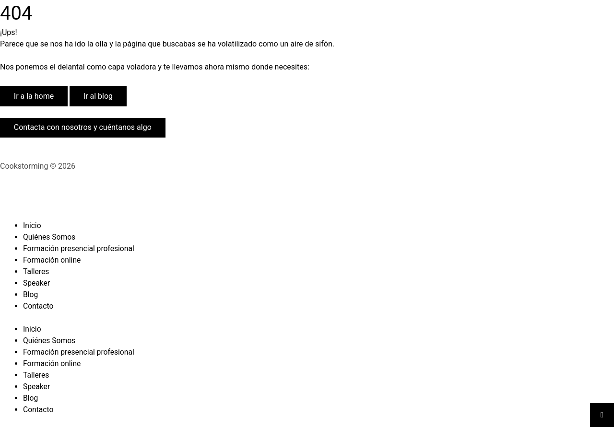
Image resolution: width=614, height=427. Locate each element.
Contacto (38, 306)
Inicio (32, 225)
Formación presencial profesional (80, 248)
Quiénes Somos (50, 237)
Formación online (52, 260)
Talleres (36, 271)
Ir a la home (34, 96)
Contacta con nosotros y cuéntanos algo (83, 127)
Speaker (37, 283)
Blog (30, 294)
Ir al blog (98, 96)
